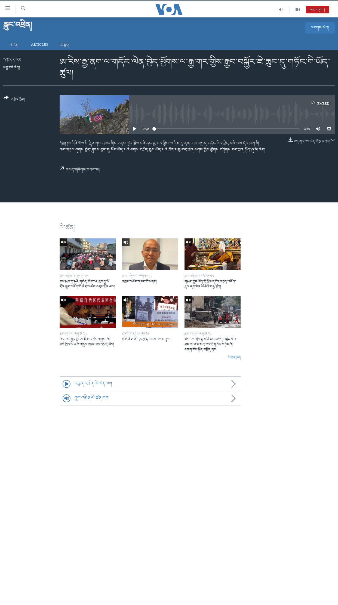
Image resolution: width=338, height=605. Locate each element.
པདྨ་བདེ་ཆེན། (11, 67)
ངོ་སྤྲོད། (64, 45)
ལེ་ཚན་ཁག (234, 357)
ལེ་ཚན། (14, 45)
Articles (39, 45)
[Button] (14, 100)
